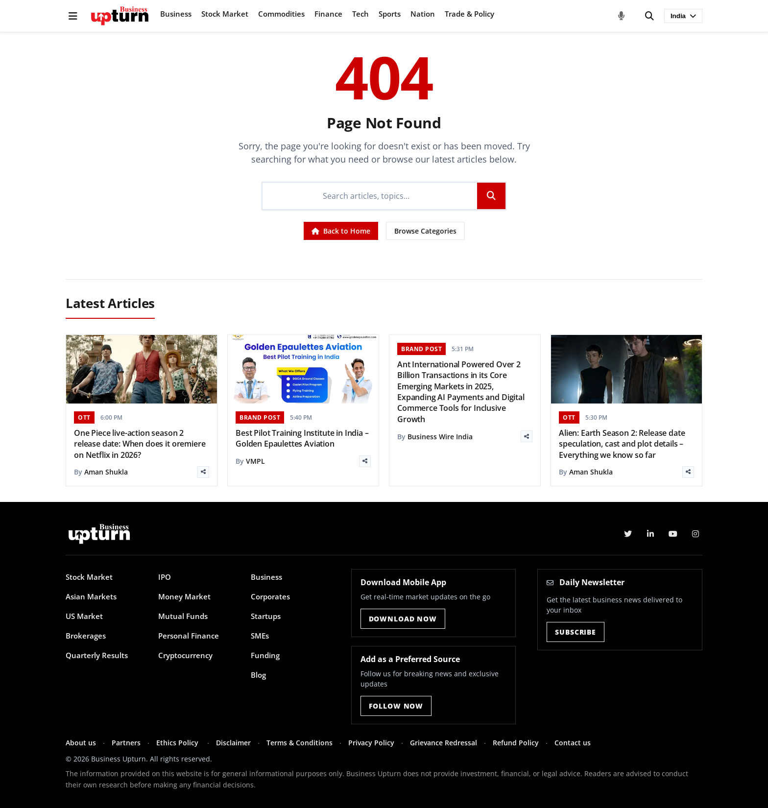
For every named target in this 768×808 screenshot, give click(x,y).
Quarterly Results (97, 655)
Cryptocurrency (185, 655)
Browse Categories (425, 231)
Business (176, 14)
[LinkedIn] (650, 534)
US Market (84, 616)
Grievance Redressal (443, 742)
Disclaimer (233, 742)
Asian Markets (91, 596)
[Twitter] (628, 534)
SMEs (260, 636)
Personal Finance (188, 636)
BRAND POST (260, 417)
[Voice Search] (621, 16)
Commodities (281, 14)
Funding (265, 655)
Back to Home (341, 231)
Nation (422, 14)
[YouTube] (673, 534)
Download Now (403, 618)
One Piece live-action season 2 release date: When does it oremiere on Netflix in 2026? (139, 444)
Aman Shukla (106, 471)
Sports (390, 14)
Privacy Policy (371, 742)
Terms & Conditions (299, 742)
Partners (126, 742)
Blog (258, 675)
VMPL (255, 461)
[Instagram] (695, 534)
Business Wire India (440, 436)
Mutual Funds (183, 616)
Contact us (572, 742)
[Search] (649, 16)
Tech (360, 14)
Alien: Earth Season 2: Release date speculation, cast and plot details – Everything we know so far (622, 444)
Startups (266, 616)
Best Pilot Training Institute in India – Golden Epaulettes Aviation (302, 438)
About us (81, 742)
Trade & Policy (469, 14)
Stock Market (224, 14)
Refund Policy (516, 742)
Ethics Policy (178, 742)
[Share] (203, 472)
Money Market (184, 596)
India (683, 16)
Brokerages (86, 636)
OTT (84, 417)
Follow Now (396, 706)
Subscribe (575, 632)
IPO (164, 577)
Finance (328, 14)
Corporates (270, 596)
